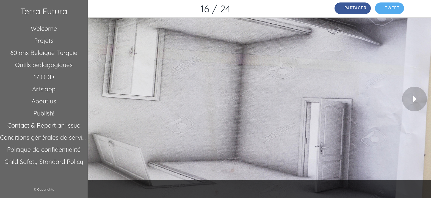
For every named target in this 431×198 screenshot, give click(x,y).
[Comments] (420, 8)
